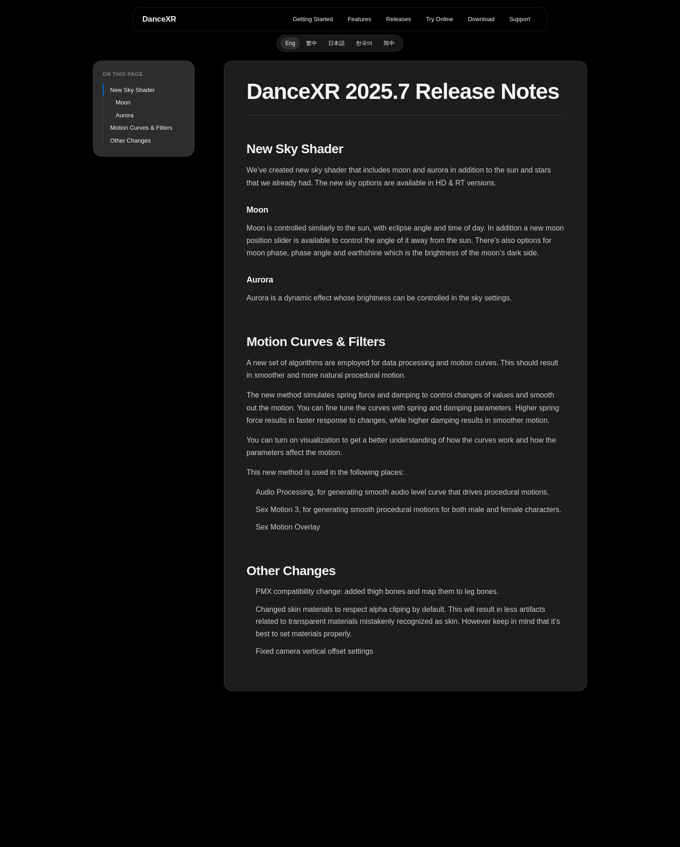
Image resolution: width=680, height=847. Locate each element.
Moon (123, 102)
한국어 (364, 43)
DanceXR (159, 19)
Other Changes (130, 140)
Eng (290, 43)
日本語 (336, 43)
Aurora (125, 115)
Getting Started (313, 19)
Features (359, 19)
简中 (389, 43)
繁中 (311, 43)
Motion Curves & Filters (141, 127)
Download (481, 19)
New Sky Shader (132, 89)
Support (519, 19)
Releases (398, 19)
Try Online (439, 19)
